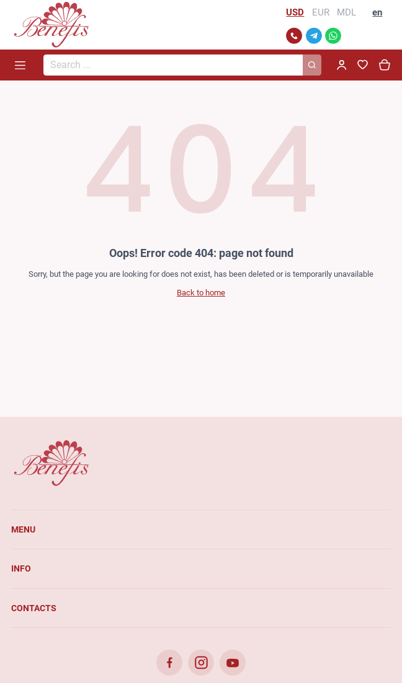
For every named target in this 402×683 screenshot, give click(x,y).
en (377, 12)
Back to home (201, 292)
